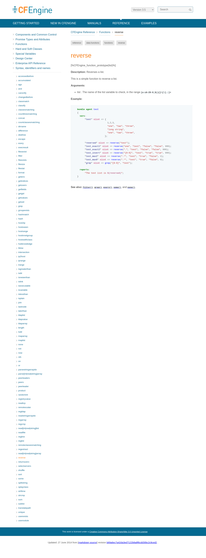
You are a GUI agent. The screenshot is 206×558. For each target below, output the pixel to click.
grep (20, 206)
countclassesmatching (29, 122)
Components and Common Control (36, 34)
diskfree (22, 135)
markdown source (88, 542)
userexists (23, 516)
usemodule (23, 520)
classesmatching (26, 110)
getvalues (23, 198)
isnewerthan (24, 277)
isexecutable (24, 286)
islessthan (23, 294)
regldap (22, 411)
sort (20, 474)
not (19, 348)
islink (20, 281)
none (20, 344)
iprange (22, 260)
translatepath (24, 508)
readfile (21, 432)
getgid (21, 193)
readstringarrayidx (27, 416)
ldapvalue (23, 319)
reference (76, 43)
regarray (22, 420)
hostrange (23, 231)
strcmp (21, 495)
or (19, 365)
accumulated (24, 80)
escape (21, 139)
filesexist (22, 151)
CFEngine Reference (83, 32)
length (21, 327)
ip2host (21, 256)
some (21, 478)
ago (20, 84)
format (21, 172)
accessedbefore (26, 76)
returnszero (23, 462)
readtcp (22, 403)
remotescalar (24, 407)
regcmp (22, 424)
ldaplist (21, 315)
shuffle (21, 470)
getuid (21, 202)
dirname (22, 126)
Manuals (94, 23)
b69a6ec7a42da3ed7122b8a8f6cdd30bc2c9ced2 (132, 542)
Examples (149, 23)
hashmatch (23, 214)
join (20, 302)
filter (20, 156)
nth (19, 357)
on (19, 361)
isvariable (23, 290)
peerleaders (24, 378)
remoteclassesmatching (29, 445)
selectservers (24, 466)
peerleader (23, 386)
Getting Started (26, 23)
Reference (121, 23)
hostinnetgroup (25, 235)
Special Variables (26, 53)
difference (23, 130)
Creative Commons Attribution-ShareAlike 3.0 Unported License (118, 531)
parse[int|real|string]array (30, 374)
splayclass (23, 487)
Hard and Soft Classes (29, 48)
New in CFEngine (63, 23)
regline (21, 436)
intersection (23, 252)
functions (108, 43)
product (22, 390)
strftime (21, 491)
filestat (21, 168)
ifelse (20, 248)
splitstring (23, 483)
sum (20, 499)
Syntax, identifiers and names (33, 68)
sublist (21, 504)
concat (21, 118)
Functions (21, 44)
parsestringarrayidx (27, 369)
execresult (23, 147)
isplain (21, 298)
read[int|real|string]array (29, 453)
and (20, 89)
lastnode (22, 307)
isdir (20, 273)
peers (21, 382)
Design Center (24, 58)
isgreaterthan (24, 269)
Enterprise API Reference (31, 63)
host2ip (21, 223)
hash (20, 218)
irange (21, 265)
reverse (121, 43)
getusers (22, 185)
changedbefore (25, 97)
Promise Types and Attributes (33, 39)
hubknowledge (25, 244)
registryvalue (24, 399)
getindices (23, 181)
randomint (23, 395)
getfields (22, 189)
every (21, 143)
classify (21, 105)
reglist (21, 441)
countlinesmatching (27, 114)
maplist (21, 340)
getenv (21, 177)
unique (21, 512)
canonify (22, 93)
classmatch (23, 101)
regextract (23, 449)
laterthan (22, 311)
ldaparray (22, 323)
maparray (23, 336)
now (20, 353)
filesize (21, 164)
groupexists (23, 210)
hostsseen (23, 227)
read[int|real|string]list (28, 428)
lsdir (20, 332)
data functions (92, 43)
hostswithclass (25, 239)
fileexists (22, 160)
